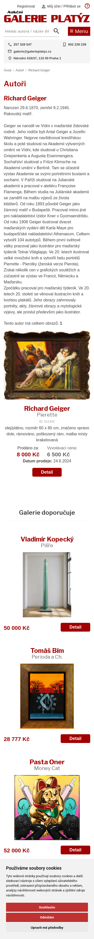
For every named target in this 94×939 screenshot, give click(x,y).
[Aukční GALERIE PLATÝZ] (47, 21)
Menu (79, 30)
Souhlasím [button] (47, 907)
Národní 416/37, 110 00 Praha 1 (37, 58)
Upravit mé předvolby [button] (47, 927)
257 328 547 (23, 44)
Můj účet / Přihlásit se (61, 6)
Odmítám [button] (47, 917)
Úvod (7, 70)
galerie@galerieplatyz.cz (32, 51)
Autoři (20, 70)
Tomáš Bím (47, 653)
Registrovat (26, 6)
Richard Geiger (39, 70)
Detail (47, 472)
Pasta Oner (47, 764)
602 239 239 (77, 44)
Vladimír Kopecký (47, 541)
